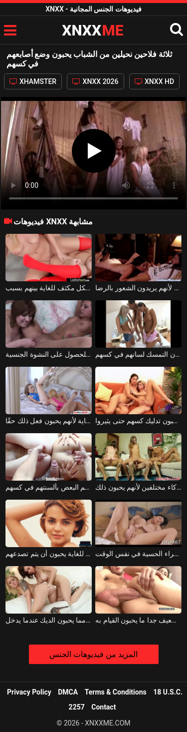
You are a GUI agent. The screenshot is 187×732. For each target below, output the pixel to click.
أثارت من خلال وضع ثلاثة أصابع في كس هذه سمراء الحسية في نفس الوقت (138, 554)
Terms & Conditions (116, 692)
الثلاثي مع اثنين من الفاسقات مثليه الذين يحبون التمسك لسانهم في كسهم (138, 354)
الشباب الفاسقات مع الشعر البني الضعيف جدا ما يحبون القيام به (138, 620)
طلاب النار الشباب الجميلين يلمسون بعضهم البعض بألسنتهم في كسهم (48, 487)
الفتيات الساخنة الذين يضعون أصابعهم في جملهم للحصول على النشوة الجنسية (48, 354)
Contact (103, 707)
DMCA (68, 692)
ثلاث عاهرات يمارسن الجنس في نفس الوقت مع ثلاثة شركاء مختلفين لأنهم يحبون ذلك (138, 487)
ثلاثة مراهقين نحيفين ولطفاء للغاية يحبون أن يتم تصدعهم (48, 554)
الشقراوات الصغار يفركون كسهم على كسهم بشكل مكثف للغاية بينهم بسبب (48, 288)
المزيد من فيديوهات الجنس (93, 654)
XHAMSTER (33, 81)
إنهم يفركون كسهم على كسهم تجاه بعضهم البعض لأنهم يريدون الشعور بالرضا (138, 288)
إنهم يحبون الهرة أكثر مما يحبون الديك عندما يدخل (48, 620)
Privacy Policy (29, 692)
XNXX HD (155, 81)
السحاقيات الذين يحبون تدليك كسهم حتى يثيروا (138, 421)
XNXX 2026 (95, 81)
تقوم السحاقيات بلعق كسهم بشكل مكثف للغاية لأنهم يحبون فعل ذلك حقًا (48, 421)
